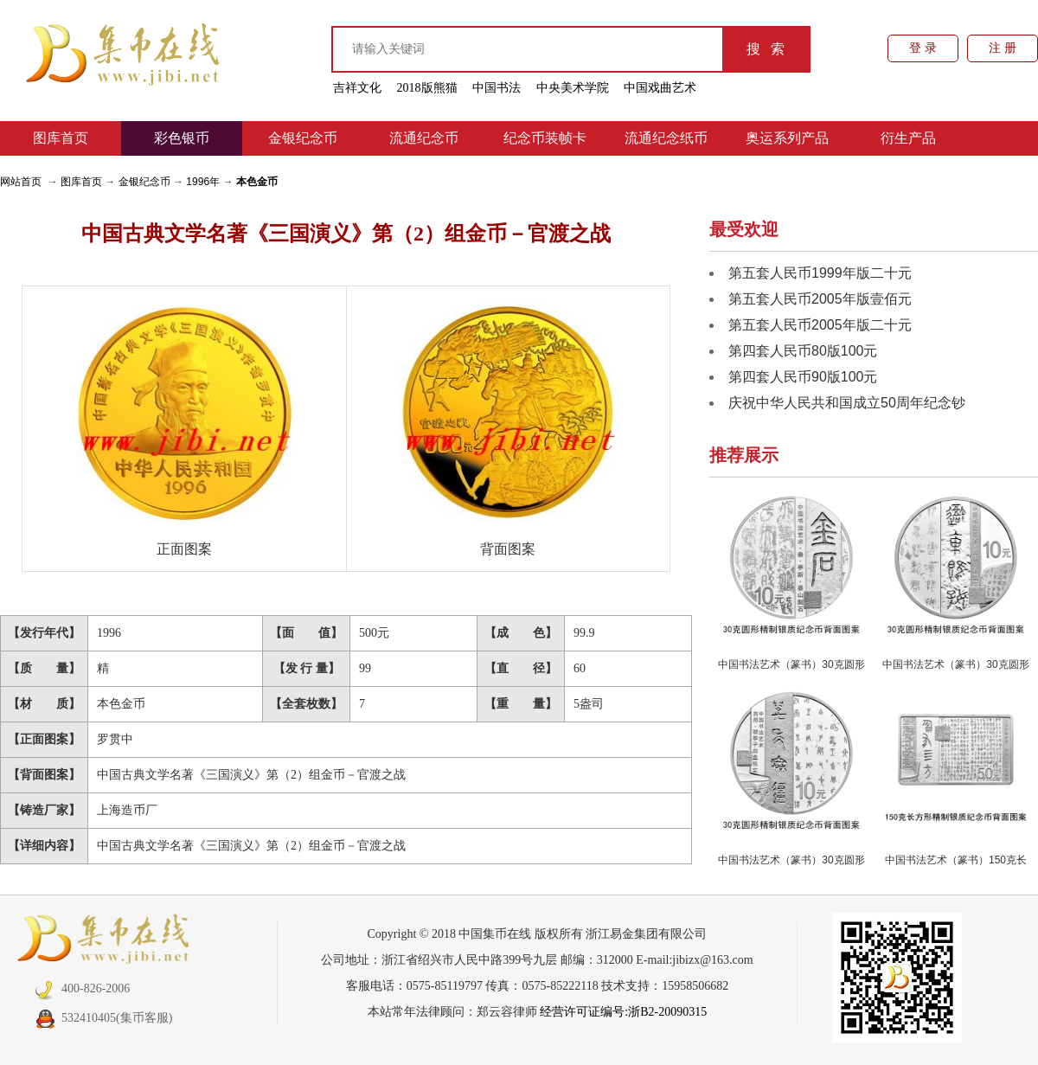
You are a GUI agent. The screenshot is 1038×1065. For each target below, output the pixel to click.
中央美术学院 (572, 87)
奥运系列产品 (787, 138)
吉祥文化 (357, 87)
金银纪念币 (302, 138)
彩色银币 (181, 138)
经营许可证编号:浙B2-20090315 (623, 1011)
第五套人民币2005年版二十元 (820, 325)
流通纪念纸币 (666, 138)
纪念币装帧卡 (544, 138)
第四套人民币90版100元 (803, 376)
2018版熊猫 (427, 87)
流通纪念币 (423, 138)
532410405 (75, 1017)
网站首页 (21, 182)
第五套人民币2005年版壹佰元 (820, 299)
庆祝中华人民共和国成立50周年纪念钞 (846, 402)
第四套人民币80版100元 (803, 350)
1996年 (203, 182)
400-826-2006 (82, 988)
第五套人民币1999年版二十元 (820, 273)
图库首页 (60, 138)
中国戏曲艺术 (660, 87)
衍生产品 (908, 138)
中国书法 (496, 87)
